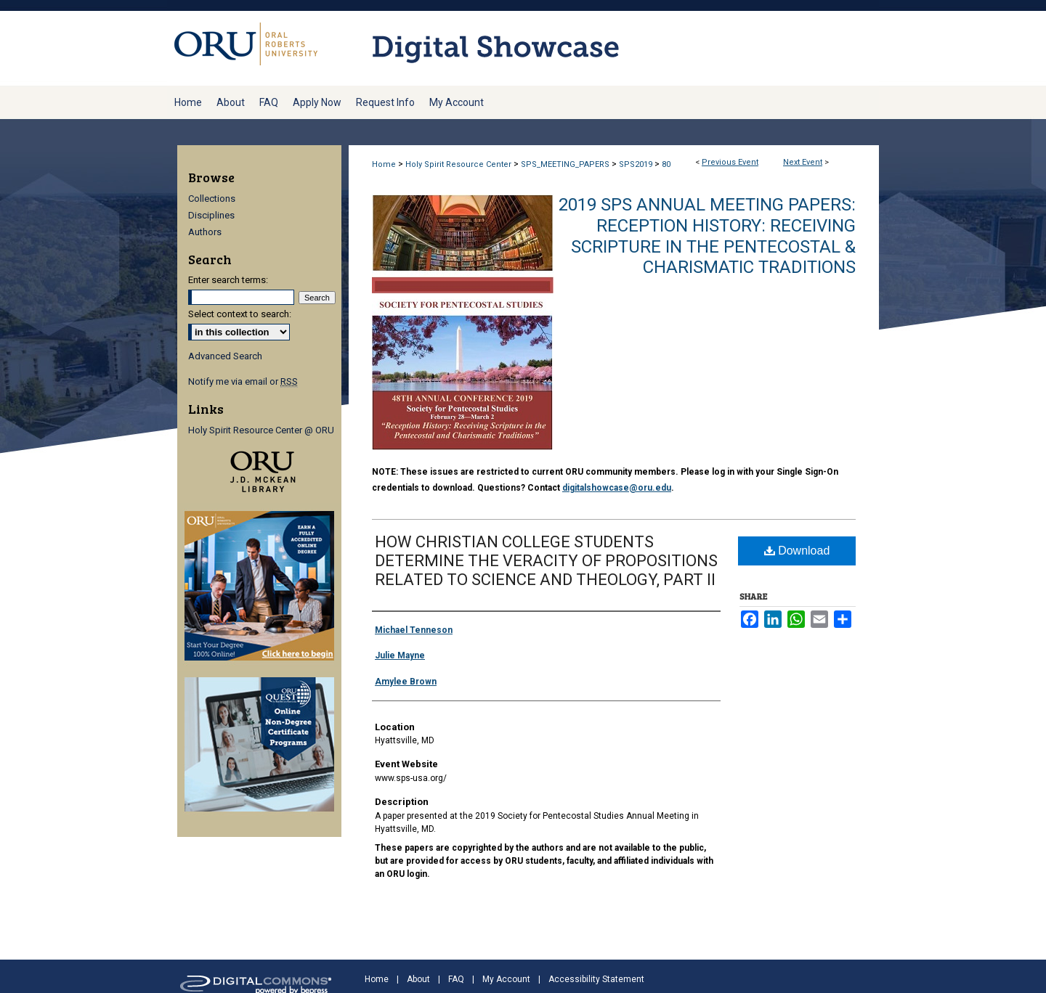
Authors (205, 231)
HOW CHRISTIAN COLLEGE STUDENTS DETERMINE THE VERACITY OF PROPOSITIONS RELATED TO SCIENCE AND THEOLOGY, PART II (546, 561)
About (418, 979)
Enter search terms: (228, 279)
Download (797, 550)
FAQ (456, 979)
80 (666, 164)
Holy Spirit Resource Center (459, 164)
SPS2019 (636, 164)
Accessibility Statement (596, 979)
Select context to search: (239, 313)
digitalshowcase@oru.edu (616, 488)
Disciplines (211, 215)
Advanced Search (225, 356)
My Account (506, 979)
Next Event (802, 162)
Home (384, 164)
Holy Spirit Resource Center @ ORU (261, 430)
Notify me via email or (243, 381)
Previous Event (730, 162)
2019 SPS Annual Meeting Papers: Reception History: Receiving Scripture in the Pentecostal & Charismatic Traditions (707, 236)
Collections (211, 198)
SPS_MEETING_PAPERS (566, 164)
